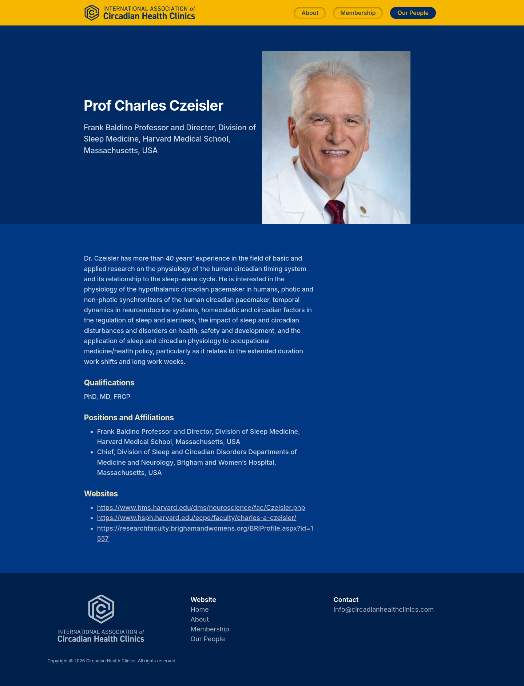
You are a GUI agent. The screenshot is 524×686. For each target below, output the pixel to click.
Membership (358, 12)
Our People (413, 12)
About (309, 12)
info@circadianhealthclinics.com (384, 609)
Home (199, 609)
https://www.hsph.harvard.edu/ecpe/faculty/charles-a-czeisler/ (197, 518)
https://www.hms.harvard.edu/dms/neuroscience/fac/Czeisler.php (201, 507)
